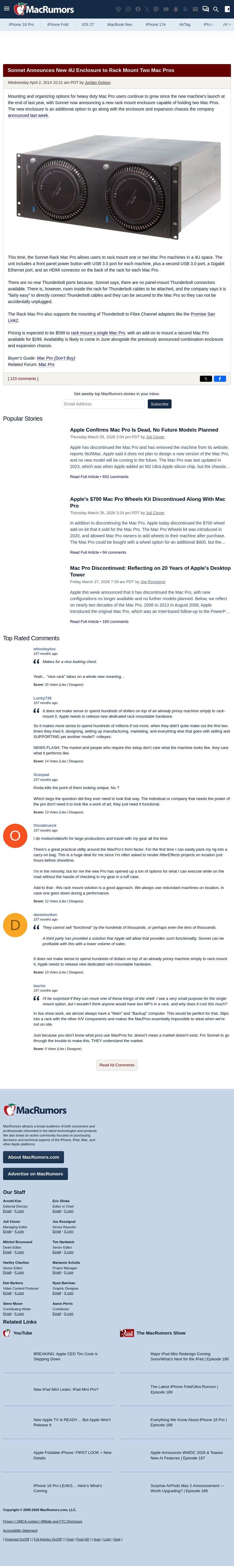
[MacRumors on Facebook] (138, 9)
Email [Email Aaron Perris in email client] (57, 1313)
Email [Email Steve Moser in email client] (7, 1313)
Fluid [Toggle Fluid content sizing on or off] (69, 1539)
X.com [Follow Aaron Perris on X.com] (68, 1313)
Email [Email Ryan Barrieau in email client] (57, 1293)
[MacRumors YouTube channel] (166, 9)
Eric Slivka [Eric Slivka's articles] (61, 1201)
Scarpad (41, 774)
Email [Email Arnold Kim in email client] (7, 1211)
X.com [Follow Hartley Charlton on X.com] (19, 1272)
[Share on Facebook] (220, 379)
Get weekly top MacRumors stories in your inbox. (117, 394)
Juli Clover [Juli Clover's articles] (11, 1221)
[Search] (218, 9)
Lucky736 (42, 698)
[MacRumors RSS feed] (186, 9)
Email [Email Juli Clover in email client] (7, 1231)
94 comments (114, 552)
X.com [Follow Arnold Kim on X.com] (19, 1211)
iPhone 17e (156, 24)
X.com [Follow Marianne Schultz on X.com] (68, 1272)
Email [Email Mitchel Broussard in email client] (7, 1252)
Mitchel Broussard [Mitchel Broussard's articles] (17, 1242)
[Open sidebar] (227, 9)
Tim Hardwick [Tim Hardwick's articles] (63, 1242)
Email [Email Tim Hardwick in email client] (57, 1252)
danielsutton (45, 914)
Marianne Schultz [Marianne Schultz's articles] (66, 1262)
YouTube (22, 1332)
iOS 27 (88, 24)
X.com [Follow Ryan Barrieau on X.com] (68, 1293)
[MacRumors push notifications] (176, 9)
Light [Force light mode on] (107, 1539)
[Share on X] (206, 379)
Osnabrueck (45, 825)
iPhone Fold (57, 24)
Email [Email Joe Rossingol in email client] (57, 1231)
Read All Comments (117, 1065)
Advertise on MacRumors (35, 1173)
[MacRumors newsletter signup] (195, 9)
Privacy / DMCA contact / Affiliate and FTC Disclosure (42, 1521)
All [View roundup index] (227, 24)
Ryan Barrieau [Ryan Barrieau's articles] (64, 1283)
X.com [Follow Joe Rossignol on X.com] (68, 1231)
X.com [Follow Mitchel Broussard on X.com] (19, 1252)
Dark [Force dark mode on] (116, 1539)
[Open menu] (6, 9)
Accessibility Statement (20, 1530)
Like (63, 684)
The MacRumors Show (161, 1332)
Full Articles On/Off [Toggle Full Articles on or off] (48, 1539)
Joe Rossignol (152, 582)
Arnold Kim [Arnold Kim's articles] (12, 1201)
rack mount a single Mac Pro (98, 332)
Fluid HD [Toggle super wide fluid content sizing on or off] (82, 1539)
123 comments (23, 378)
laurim (39, 985)
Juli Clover (155, 437)
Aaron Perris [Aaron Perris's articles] (63, 1303)
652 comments (115, 476)
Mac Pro (46, 364)
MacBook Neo (120, 24)
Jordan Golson (98, 82)
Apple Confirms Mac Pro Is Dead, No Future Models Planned (144, 430)
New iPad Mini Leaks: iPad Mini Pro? (66, 1389)
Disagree (75, 684)
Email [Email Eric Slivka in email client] (57, 1211)
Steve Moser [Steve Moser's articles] (13, 1303)
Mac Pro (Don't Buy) (56, 358)
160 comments (115, 621)
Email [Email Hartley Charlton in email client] (7, 1272)
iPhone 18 (213, 24)
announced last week (28, 115)
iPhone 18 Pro (21, 24)
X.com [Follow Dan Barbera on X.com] (19, 1293)
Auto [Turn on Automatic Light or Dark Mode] (97, 1539)
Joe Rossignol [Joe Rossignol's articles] (64, 1221)
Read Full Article (84, 476)
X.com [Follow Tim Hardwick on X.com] (68, 1252)
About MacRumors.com (33, 1157)
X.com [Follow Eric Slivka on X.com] (68, 1211)
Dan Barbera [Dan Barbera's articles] (13, 1283)
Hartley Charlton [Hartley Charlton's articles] (16, 1262)
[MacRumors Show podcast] (118, 9)
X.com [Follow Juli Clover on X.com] (19, 1231)
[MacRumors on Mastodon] (156, 9)
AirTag (184, 24)
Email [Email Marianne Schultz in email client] (57, 1272)
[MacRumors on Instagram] (128, 9)
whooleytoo (44, 649)
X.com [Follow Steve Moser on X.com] (19, 1313)
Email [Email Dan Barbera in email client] (7, 1293)
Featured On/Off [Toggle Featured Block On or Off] (17, 1539)
